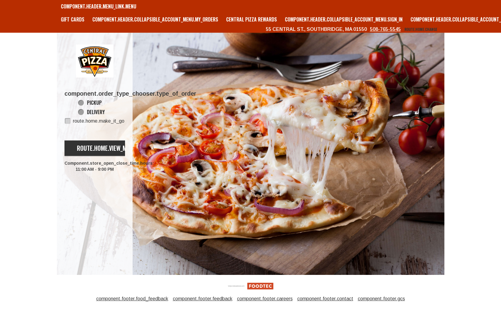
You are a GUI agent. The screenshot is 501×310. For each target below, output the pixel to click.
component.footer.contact (325, 298)
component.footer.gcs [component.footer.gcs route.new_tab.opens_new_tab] (381, 298)
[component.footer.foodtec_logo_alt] (250, 285)
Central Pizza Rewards (251, 19)
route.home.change (420, 29)
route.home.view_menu (106, 148)
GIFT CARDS (72, 19)
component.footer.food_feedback (132, 298)
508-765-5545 (385, 29)
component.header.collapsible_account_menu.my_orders (155, 19)
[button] (94, 60)
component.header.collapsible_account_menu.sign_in (344, 19)
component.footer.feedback (202, 298)
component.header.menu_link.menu (98, 6)
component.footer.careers (265, 298)
